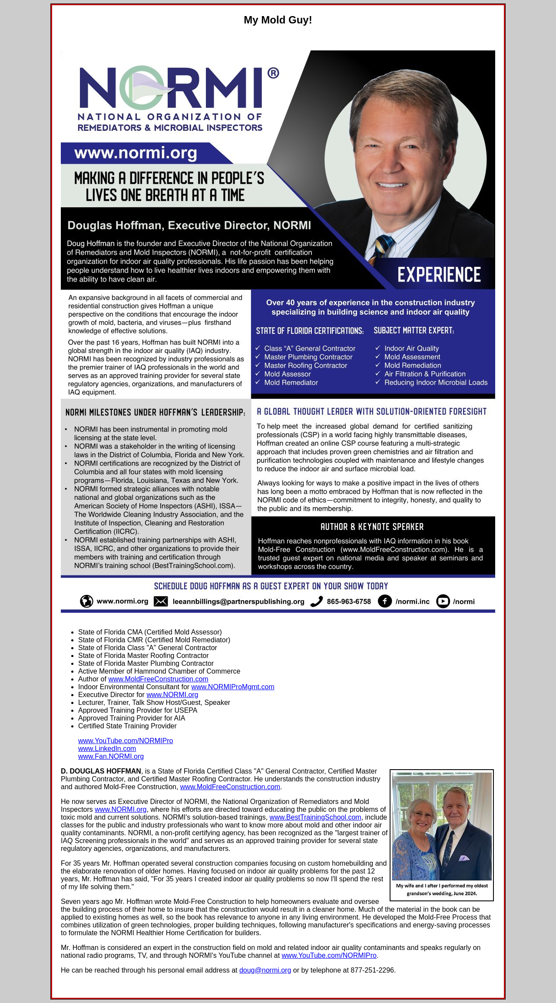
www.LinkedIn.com (107, 748)
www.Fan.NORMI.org (111, 756)
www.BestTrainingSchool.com (315, 817)
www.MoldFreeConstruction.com (158, 679)
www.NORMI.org (172, 694)
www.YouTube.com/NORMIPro (125, 740)
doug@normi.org (265, 970)
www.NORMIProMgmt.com (233, 687)
